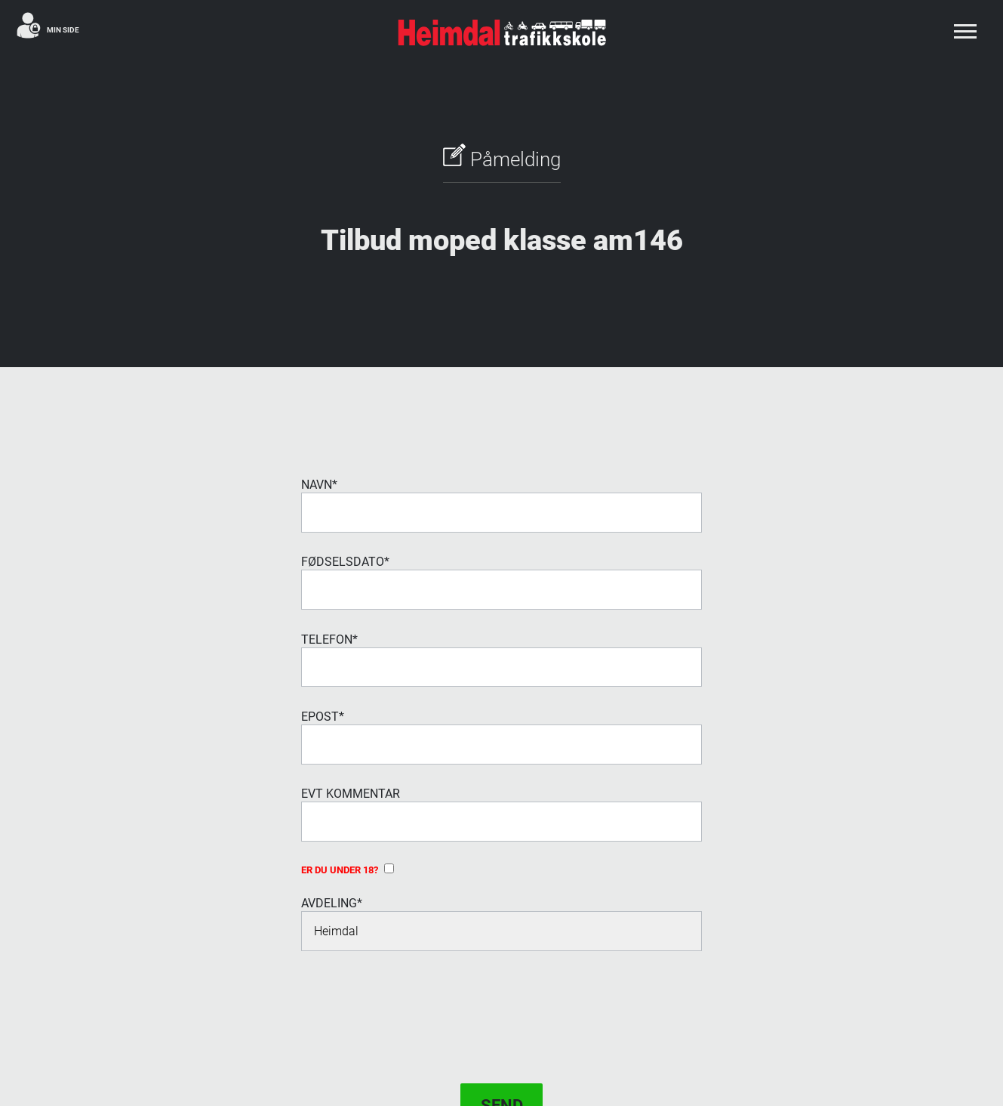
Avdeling (331, 903)
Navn (319, 484)
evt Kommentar (350, 793)
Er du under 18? (347, 869)
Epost (322, 716)
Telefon (329, 639)
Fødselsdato (345, 562)
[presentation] (416, 1001)
